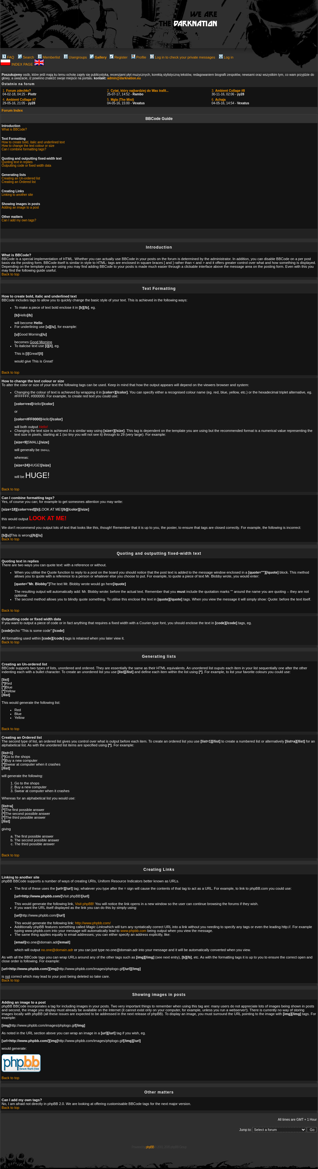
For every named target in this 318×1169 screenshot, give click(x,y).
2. (138, 90)
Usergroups (75, 57)
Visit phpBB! (84, 904)
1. (17, 90)
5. (120, 99)
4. (19, 99)
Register (119, 57)
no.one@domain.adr (57, 950)
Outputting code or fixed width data (26, 165)
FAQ (8, 57)
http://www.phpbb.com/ (93, 923)
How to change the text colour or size (28, 145)
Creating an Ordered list (19, 182)
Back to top (10, 274)
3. (228, 90)
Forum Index (12, 110)
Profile (138, 57)
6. (219, 99)
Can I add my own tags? (19, 220)
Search (26, 57)
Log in (226, 57)
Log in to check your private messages (182, 57)
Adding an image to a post (20, 207)
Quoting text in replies (17, 162)
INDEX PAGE (23, 64)
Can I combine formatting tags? (24, 149)
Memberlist (49, 57)
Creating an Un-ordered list (21, 178)
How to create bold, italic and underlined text (33, 142)
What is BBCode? (14, 129)
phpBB (150, 1147)
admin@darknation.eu (124, 78)
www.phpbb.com (133, 931)
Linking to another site (17, 194)
